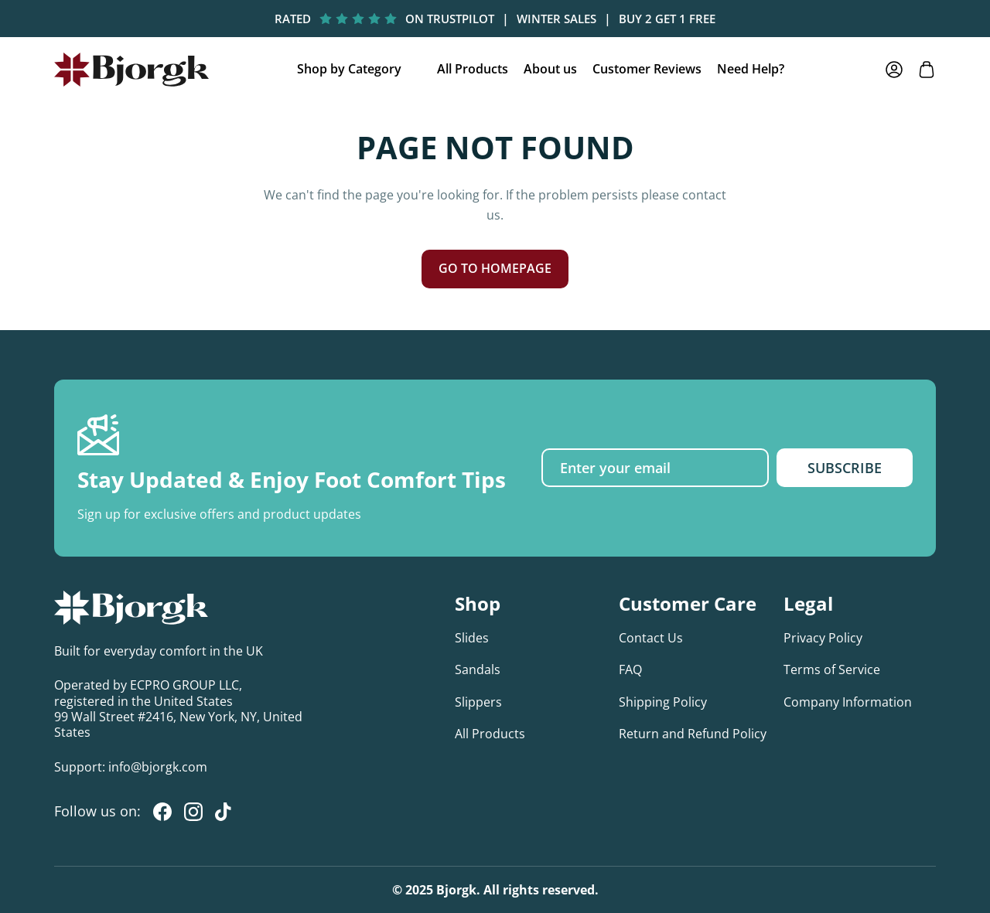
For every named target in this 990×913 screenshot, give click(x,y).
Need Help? (750, 69)
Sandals (477, 669)
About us (550, 69)
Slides (472, 637)
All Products (472, 69)
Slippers (478, 701)
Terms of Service (831, 669)
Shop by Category (349, 69)
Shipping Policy (663, 701)
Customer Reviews (647, 69)
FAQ (630, 669)
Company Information (847, 701)
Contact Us (651, 637)
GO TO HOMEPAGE (495, 268)
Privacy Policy (822, 637)
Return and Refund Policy (692, 733)
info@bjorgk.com (157, 766)
